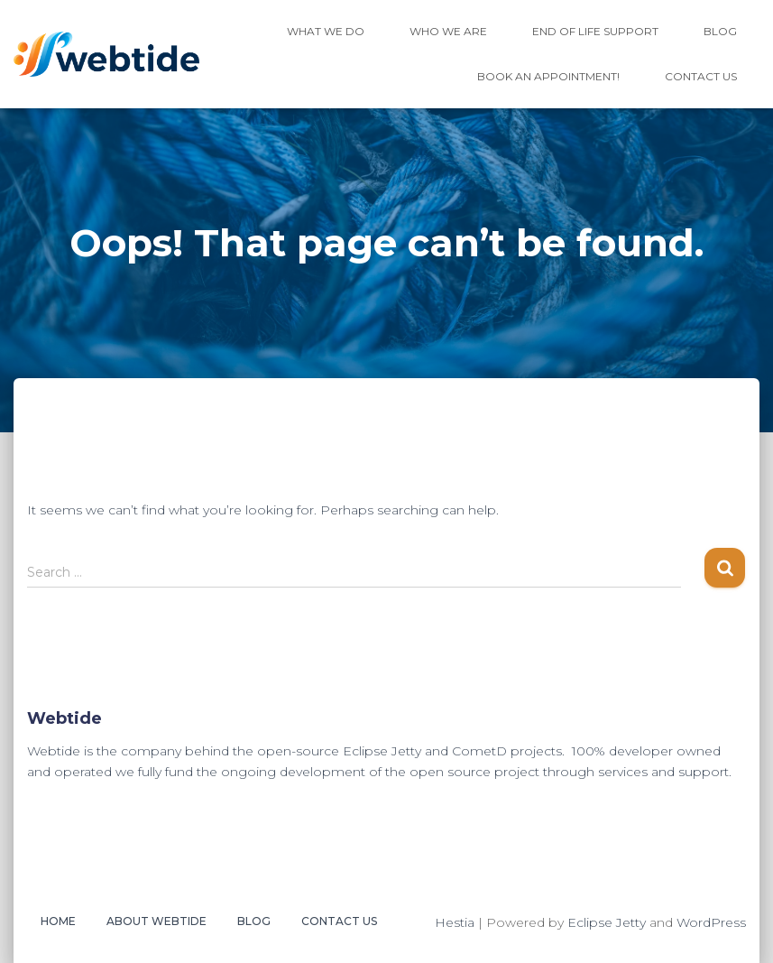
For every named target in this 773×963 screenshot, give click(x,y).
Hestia (454, 922)
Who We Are (448, 31)
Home (58, 921)
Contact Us (701, 76)
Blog (720, 31)
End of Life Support (595, 31)
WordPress (711, 922)
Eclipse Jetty (606, 922)
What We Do (325, 31)
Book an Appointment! (548, 76)
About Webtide (156, 921)
